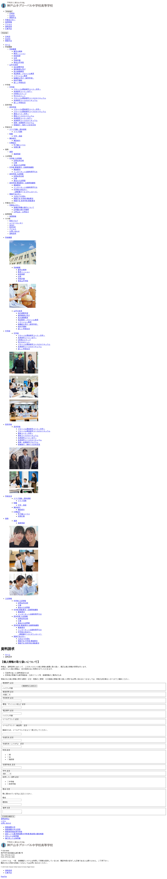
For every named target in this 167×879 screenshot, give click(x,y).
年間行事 (17, 147)
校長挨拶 (17, 56)
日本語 (11, 13)
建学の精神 (18, 51)
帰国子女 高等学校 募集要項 (24, 201)
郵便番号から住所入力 (30, 686)
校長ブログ (13, 221)
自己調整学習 (19, 67)
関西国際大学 (10, 828)
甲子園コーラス (20, 145)
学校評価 (17, 60)
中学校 (11, 87)
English (12, 15)
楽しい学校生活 (20, 82)
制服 (11, 134)
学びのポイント (20, 96)
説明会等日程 (19, 160)
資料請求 (8, 26)
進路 (11, 152)
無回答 (10, 759)
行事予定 (8, 29)
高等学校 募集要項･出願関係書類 (26, 625)
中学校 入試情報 (15, 158)
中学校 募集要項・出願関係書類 (21, 167)
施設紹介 (12, 138)
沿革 (15, 58)
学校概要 (12, 49)
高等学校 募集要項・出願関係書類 (22, 183)
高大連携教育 (19, 71)
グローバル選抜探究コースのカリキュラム (30, 98)
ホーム (7, 45)
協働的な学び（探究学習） (24, 78)
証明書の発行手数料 (21, 210)
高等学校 (12, 107)
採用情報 (8, 22)
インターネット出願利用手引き (25, 172)
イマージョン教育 (20, 76)
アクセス (8, 24)
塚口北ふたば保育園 (12, 839)
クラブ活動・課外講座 (17, 129)
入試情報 (8, 598)
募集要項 (17, 169)
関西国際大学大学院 (12, 830)
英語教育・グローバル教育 (24, 74)
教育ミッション (20, 53)
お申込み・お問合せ (21, 212)
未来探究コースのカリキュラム (25, 100)
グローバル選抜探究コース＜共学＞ (27, 89)
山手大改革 (13, 65)
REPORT (12, 227)
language (9, 11)
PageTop (4, 877)
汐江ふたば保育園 (12, 837)
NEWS (11, 225)
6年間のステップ (20, 94)
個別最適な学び (20, 69)
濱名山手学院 (19, 62)
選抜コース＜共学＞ (21, 114)
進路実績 (17, 154)
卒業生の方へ (10, 20)
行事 (15, 163)
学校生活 (8, 496)
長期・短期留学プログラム (24, 123)
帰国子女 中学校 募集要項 (23, 198)
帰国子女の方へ (15, 194)
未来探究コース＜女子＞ (23, 91)
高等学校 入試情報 (16, 174)
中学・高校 (18, 136)
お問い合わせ (14, 231)
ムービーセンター (16, 223)
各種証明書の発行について (24, 207)
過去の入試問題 (20, 165)
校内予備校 (18, 80)
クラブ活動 (18, 132)
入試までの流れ (20, 196)
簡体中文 (12, 17)
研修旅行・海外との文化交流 (25, 125)
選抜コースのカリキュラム (24, 116)
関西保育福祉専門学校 (13, 832)
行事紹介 (12, 143)
